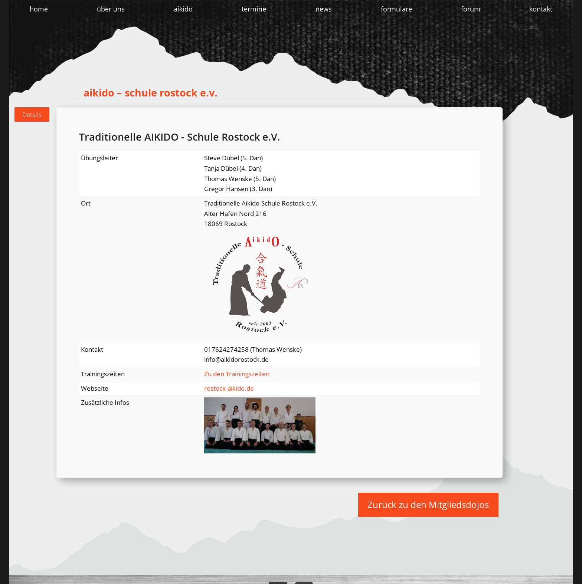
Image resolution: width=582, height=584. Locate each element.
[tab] (31, 114)
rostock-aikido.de (229, 388)
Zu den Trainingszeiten (236, 374)
